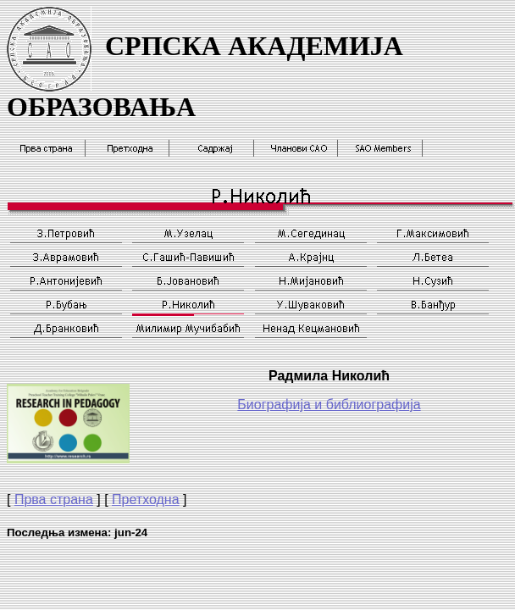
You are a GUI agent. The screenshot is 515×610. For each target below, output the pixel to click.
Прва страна (53, 499)
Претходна (146, 499)
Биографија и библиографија (328, 404)
